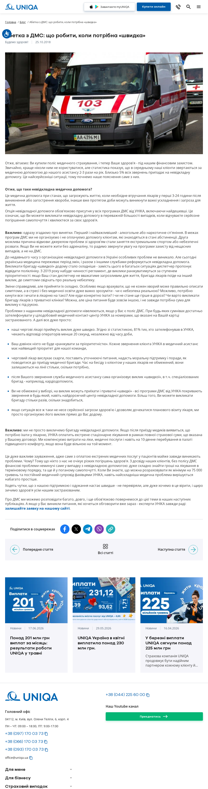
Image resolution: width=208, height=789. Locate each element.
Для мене (15, 769)
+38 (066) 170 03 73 (24, 741)
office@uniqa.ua (16, 758)
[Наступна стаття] (193, 549)
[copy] (110, 529)
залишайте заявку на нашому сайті (37, 508)
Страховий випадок (26, 786)
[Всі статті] (105, 549)
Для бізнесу (18, 777)
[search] (188, 7)
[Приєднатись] (154, 716)
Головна (10, 22)
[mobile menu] (198, 7)
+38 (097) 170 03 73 (24, 733)
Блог (23, 22)
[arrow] (71, 769)
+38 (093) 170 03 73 (24, 749)
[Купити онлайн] (154, 7)
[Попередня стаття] (14, 549)
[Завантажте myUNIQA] (109, 7)
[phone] (178, 7)
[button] (64, 529)
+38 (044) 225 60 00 (125, 694)
